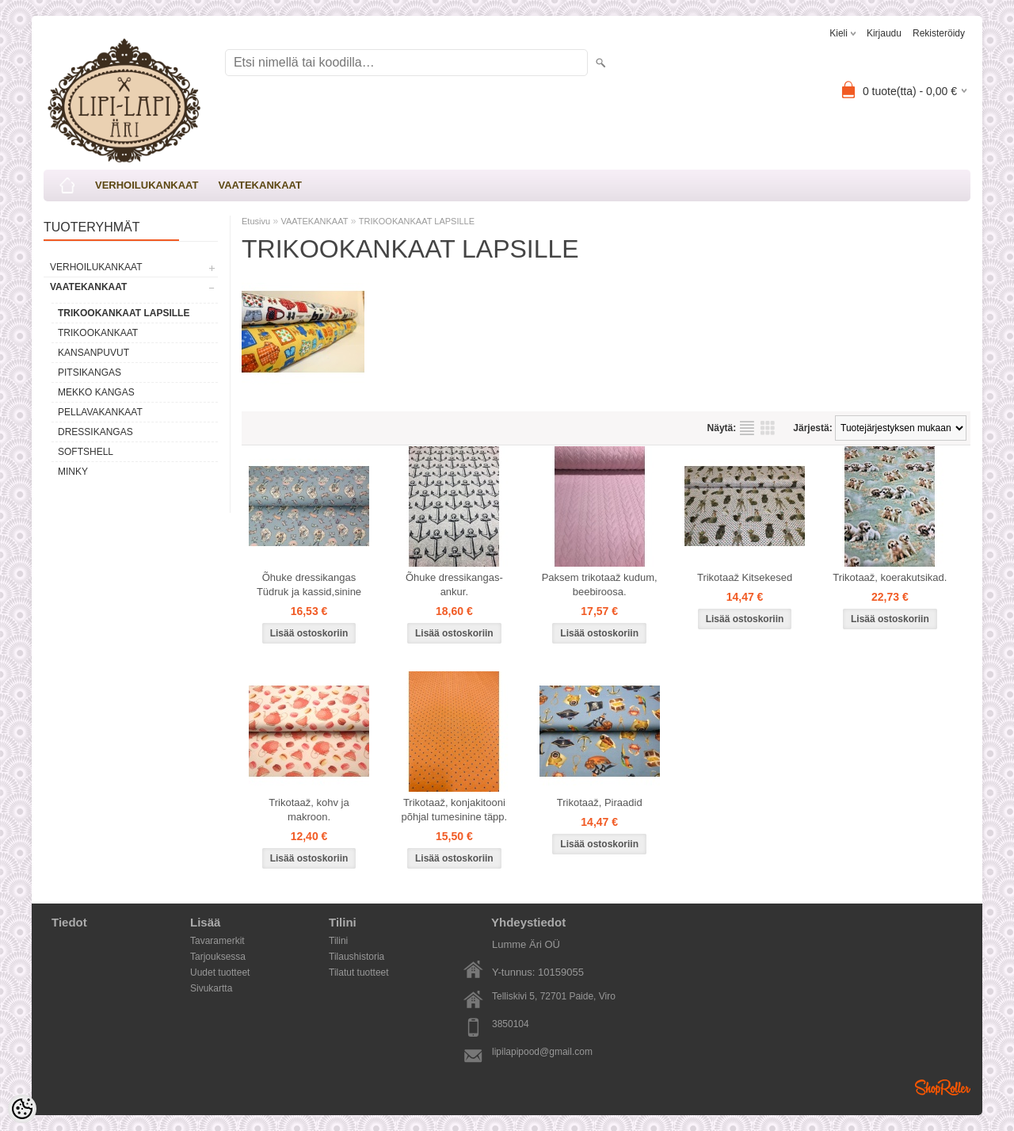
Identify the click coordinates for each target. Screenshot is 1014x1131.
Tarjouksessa (218, 956)
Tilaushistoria (356, 956)
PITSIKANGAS (89, 372)
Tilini (338, 940)
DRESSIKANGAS (95, 431)
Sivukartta (211, 988)
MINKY (73, 471)
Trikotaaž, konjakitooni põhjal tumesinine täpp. (454, 810)
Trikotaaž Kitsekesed (744, 577)
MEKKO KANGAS (96, 392)
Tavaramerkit (217, 940)
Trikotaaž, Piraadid (599, 802)
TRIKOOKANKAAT (98, 332)
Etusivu (256, 221)
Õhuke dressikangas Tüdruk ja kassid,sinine (309, 584)
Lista (747, 428)
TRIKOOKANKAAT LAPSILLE (123, 313)
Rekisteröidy (939, 33)
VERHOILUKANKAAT (146, 185)
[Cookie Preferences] (22, 1109)
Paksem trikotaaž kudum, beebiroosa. (600, 584)
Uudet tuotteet (220, 972)
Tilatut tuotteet (359, 972)
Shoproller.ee (942, 1087)
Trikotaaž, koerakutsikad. (890, 577)
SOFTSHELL (85, 451)
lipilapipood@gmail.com (542, 1051)
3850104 (510, 1024)
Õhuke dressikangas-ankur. (454, 584)
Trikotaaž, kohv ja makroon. (309, 810)
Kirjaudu (884, 33)
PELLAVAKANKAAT (100, 412)
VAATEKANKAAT (259, 185)
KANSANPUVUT (93, 352)
